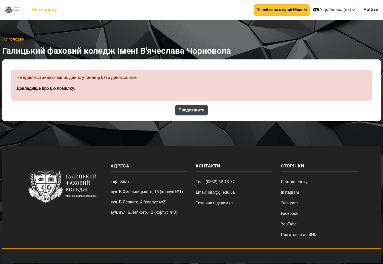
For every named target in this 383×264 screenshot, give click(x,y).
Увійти (370, 10)
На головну (13, 39)
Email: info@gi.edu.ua (215, 193)
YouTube (289, 225)
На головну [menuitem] (44, 10)
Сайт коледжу (294, 182)
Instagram (290, 193)
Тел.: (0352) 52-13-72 (215, 182)
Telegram (289, 203)
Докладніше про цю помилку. (46, 88)
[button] (334, 10)
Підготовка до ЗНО (299, 235)
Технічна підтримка (214, 203)
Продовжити (192, 110)
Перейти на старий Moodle (282, 9)
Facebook (289, 214)
